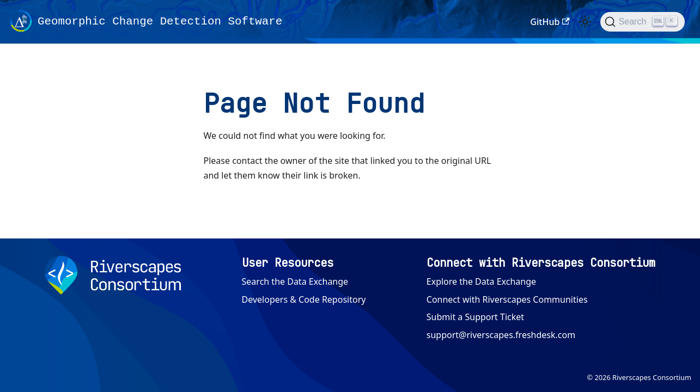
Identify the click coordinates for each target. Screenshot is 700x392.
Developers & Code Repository (304, 299)
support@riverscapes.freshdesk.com (501, 335)
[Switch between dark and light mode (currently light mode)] (585, 21)
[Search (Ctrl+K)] (642, 22)
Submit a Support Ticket (475, 317)
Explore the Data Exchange (481, 281)
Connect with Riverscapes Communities (507, 299)
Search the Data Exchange (295, 281)
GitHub (549, 22)
